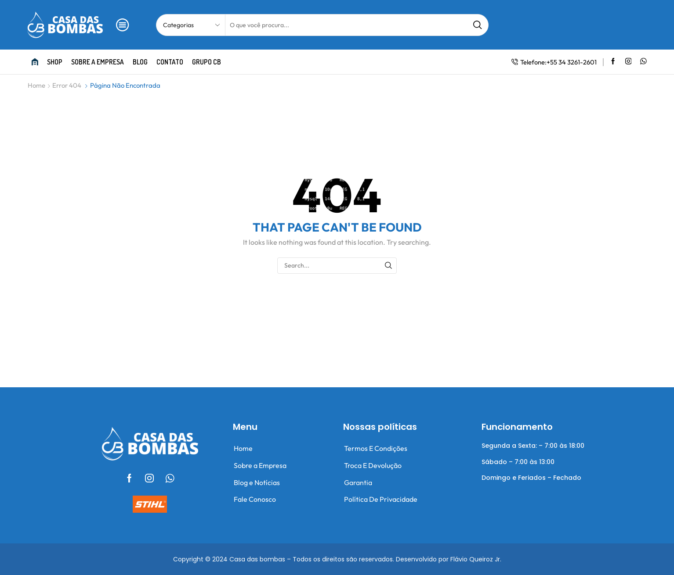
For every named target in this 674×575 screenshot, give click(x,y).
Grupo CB (206, 61)
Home (36, 85)
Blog (140, 61)
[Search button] (477, 25)
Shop (54, 61)
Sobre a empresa (97, 61)
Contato (169, 61)
